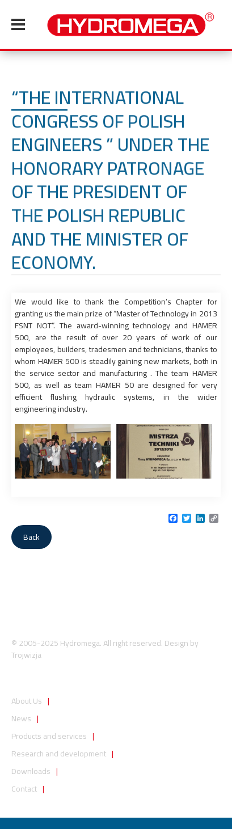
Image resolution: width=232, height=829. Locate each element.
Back (31, 537)
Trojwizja (26, 655)
